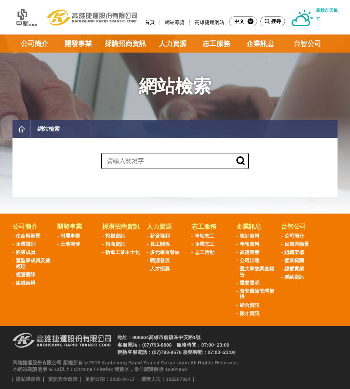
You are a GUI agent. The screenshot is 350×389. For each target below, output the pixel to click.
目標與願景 (296, 244)
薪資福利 (160, 236)
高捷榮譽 (249, 252)
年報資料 (249, 244)
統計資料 (249, 236)
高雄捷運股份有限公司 (74, 17)
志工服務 (216, 43)
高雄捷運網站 (209, 22)
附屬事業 (70, 236)
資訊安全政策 (62, 379)
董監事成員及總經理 (33, 263)
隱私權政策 (28, 379)
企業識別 (25, 244)
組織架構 (25, 283)
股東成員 (25, 252)
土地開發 (70, 244)
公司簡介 (34, 43)
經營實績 (294, 268)
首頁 (150, 22)
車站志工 (204, 236)
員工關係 (160, 244)
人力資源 (172, 43)
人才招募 (160, 268)
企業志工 (204, 244)
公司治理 (249, 260)
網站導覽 (175, 22)
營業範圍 (294, 260)
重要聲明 (249, 283)
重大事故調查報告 (257, 271)
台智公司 (307, 43)
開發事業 (78, 43)
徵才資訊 (249, 313)
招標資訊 (115, 236)
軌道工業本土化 (122, 252)
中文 (243, 21)
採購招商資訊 (125, 43)
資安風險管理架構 (257, 294)
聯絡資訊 (294, 277)
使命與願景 (28, 236)
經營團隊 (25, 274)
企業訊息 (260, 43)
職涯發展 (160, 260)
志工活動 (204, 252)
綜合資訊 (249, 305)
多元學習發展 (165, 252)
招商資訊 (115, 244)
